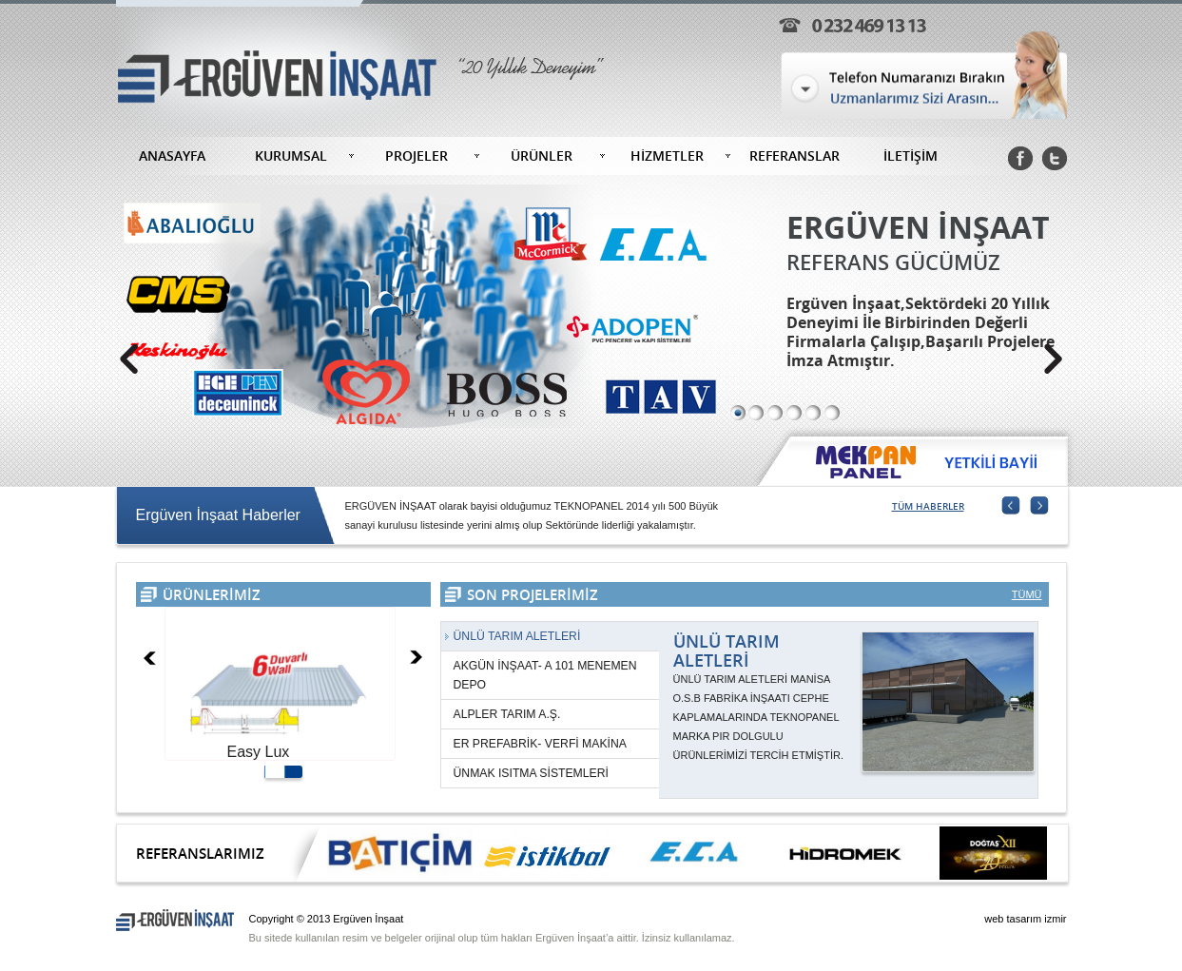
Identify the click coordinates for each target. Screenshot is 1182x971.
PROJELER (416, 155)
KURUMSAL (291, 155)
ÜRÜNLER (541, 155)
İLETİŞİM (910, 155)
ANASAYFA (172, 155)
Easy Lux (258, 752)
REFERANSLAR (794, 155)
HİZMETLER (667, 155)
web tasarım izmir (1025, 918)
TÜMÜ (1027, 594)
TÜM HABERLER (928, 506)
